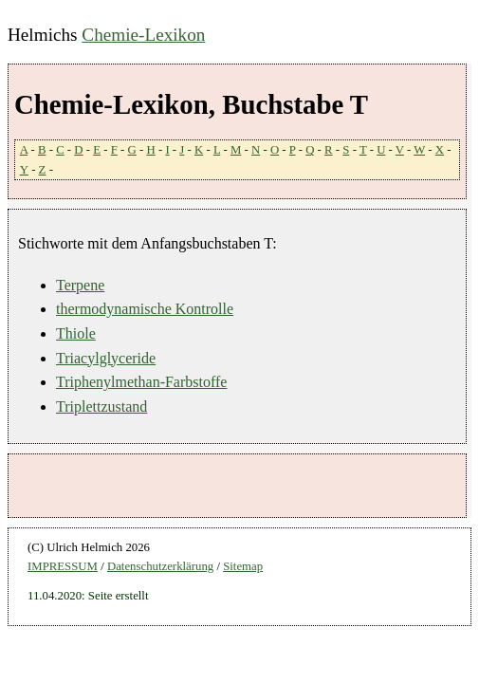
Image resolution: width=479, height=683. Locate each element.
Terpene (80, 285)
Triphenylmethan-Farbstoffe (141, 382)
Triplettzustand (101, 406)
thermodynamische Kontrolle (144, 309)
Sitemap (243, 566)
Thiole (76, 333)
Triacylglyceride (106, 358)
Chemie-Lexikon (143, 35)
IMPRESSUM (63, 566)
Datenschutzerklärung (160, 566)
